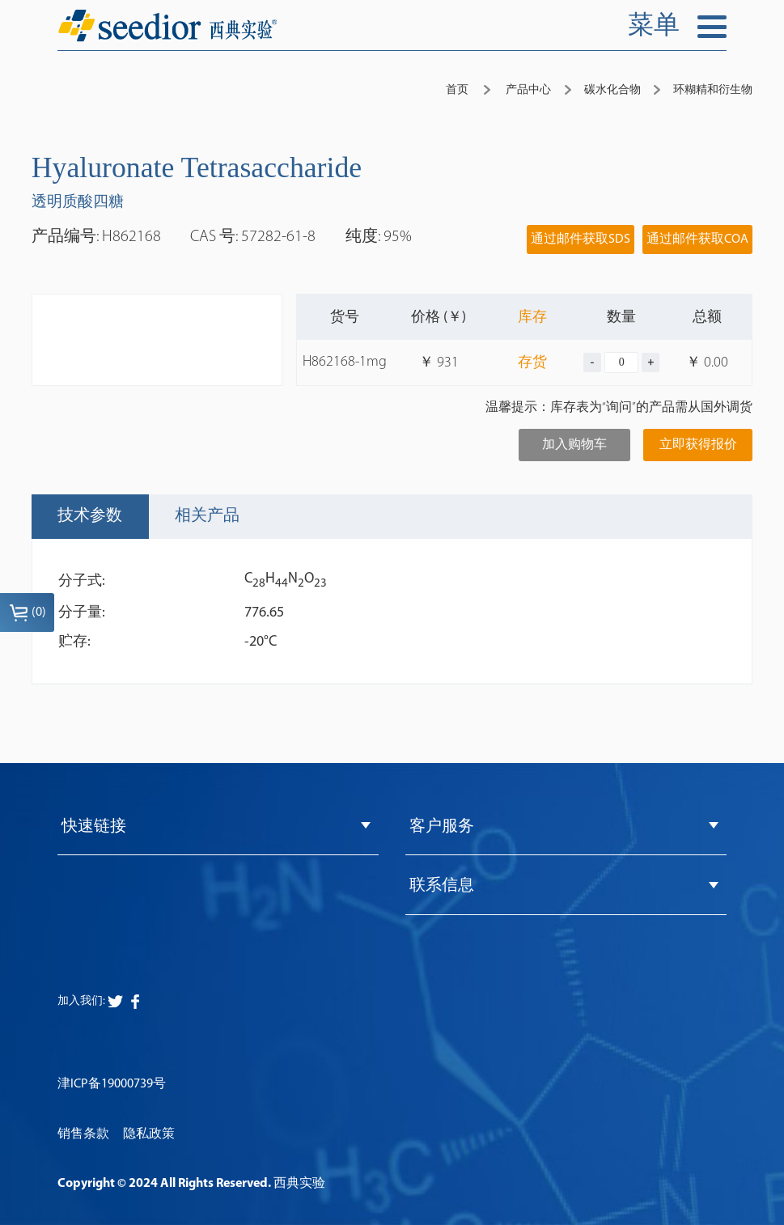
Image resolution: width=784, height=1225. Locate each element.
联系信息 (441, 886)
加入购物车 (574, 445)
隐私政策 (149, 1134)
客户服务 (441, 827)
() (27, 612)
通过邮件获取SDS (580, 239)
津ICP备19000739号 (111, 1084)
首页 (457, 90)
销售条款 (83, 1134)
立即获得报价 (698, 445)
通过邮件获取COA (697, 239)
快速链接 (93, 827)
